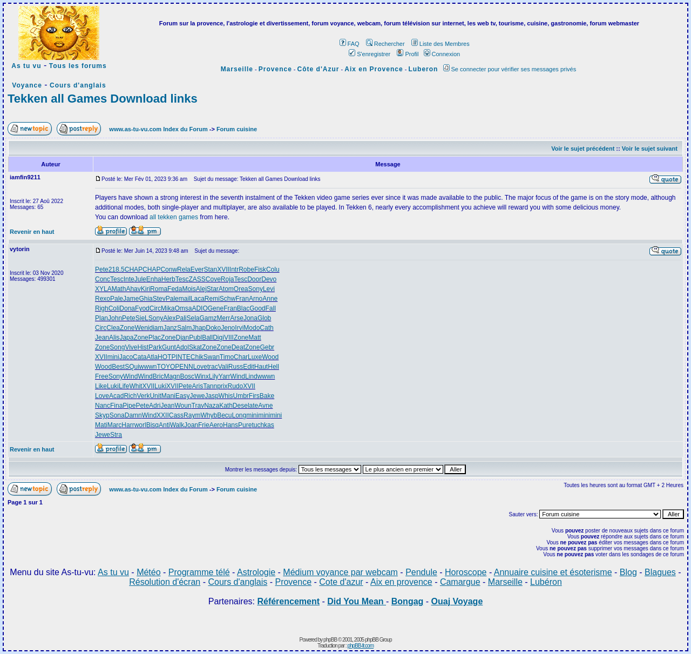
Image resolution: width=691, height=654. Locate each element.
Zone (127, 328)
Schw (227, 298)
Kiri (145, 289)
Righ (102, 308)
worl (140, 425)
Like (101, 386)
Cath (266, 328)
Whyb (208, 415)
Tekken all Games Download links (103, 98)
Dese (240, 405)
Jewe (197, 396)
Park (155, 347)
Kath (226, 405)
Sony (255, 289)
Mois (188, 289)
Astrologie (256, 572)
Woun (182, 405)
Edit (248, 366)
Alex (169, 318)
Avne (265, 405)
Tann (210, 386)
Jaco (126, 357)
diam (157, 328)
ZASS (196, 279)
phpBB (330, 640)
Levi (269, 289)
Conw (168, 269)
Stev (159, 298)
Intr (234, 269)
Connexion (442, 54)
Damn (133, 415)
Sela (193, 318)
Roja (227, 279)
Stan (210, 269)
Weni (141, 328)
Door (254, 279)
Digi (218, 337)
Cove (213, 279)
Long (239, 415)
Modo (251, 328)
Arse (236, 318)
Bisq (152, 425)
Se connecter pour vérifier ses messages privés (510, 69)
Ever (197, 269)
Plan (101, 318)
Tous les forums (78, 66)
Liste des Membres (440, 44)
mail (185, 298)
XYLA (103, 289)
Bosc (187, 376)
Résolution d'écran (164, 581)
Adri (154, 405)
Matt (254, 337)
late (253, 405)
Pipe (129, 405)
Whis (226, 396)
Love (200, 366)
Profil (407, 54)
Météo (148, 572)
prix (222, 386)
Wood (270, 357)
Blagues (660, 572)
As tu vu (26, 66)
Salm (184, 328)
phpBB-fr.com (360, 646)
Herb (168, 279)
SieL (142, 318)
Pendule (421, 572)
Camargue (460, 581)
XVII (223, 269)
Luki (113, 386)
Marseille (237, 69)
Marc (114, 425)
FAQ (350, 44)
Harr (127, 425)
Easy (182, 396)
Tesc (117, 279)
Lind (251, 376)
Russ (235, 366)
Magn (172, 376)
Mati (101, 425)
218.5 (117, 269)
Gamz (208, 318)
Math (119, 289)
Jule (140, 279)
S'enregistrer (369, 54)
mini (113, 357)
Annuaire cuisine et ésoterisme (553, 572)
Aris (197, 386)
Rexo (102, 298)
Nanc (102, 405)
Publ (195, 337)
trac (212, 366)
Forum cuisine (236, 129)
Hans (230, 425)
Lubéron (546, 581)
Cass (176, 415)
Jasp (211, 396)
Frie (203, 425)
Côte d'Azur (318, 69)
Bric (158, 376)
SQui (132, 366)
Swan (212, 357)
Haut (261, 366)
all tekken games (174, 217)
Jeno (228, 328)
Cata (139, 357)
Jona (250, 318)
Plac (154, 337)
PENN (184, 366)
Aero (216, 425)
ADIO (199, 308)
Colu (273, 269)
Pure (245, 425)
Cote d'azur (341, 581)
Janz (170, 328)
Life (124, 386)
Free (102, 376)
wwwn (148, 366)
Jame (131, 298)
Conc (102, 279)
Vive (131, 347)
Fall (271, 308)
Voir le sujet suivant (650, 148)
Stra (116, 435)
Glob (264, 318)
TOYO (166, 366)
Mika (167, 308)
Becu (224, 415)
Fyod (142, 308)
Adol (182, 347)
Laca (198, 298)
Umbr (241, 396)
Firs (254, 396)
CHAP (134, 269)
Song (117, 347)
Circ (155, 308)
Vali (223, 366)
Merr (224, 318)
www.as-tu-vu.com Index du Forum (158, 129)
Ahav (133, 289)
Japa (126, 337)
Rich (130, 396)
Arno (255, 298)
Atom (226, 289)
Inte (129, 279)
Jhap (199, 328)
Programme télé (199, 572)
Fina (116, 405)
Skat (195, 347)
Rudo (235, 386)
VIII (229, 337)
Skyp (102, 415)
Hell (273, 366)
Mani (168, 396)
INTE (182, 357)
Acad (116, 396)
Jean (102, 337)
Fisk (260, 269)
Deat (238, 347)
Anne (269, 298)
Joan (191, 425)
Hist (143, 347)
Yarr (225, 376)
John (115, 318)
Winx (201, 376)
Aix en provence (401, 581)
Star (213, 289)
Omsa (183, 308)
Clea (113, 328)
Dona (127, 308)
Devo (268, 279)
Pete (102, 269)
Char (241, 357)
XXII (163, 415)
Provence (275, 69)
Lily (214, 376)
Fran (242, 298)
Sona (117, 415)
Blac (243, 308)
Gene (215, 308)
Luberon (423, 69)
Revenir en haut (32, 231)
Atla (152, 357)
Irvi (239, 328)
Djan (182, 337)
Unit (155, 396)
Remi (212, 298)
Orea (241, 289)
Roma (158, 289)
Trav (198, 405)
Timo (227, 357)
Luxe (255, 357)
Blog (628, 572)
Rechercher (385, 44)
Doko (213, 328)
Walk (177, 425)
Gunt (169, 347)
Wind (130, 376)
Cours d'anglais (78, 85)
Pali (180, 318)
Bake (267, 396)
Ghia (145, 298)
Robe (246, 269)
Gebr (267, 347)
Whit (135, 386)
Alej (201, 289)
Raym (192, 415)
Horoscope (465, 572)
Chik (197, 357)
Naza (211, 405)
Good (257, 308)
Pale (116, 298)
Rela (184, 269)
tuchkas (263, 425)
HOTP (166, 357)
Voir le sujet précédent (582, 148)
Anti (164, 425)
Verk (143, 396)
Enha (153, 279)
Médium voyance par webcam (340, 572)
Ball (207, 337)
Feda (174, 289)
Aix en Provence (373, 69)
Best (118, 366)
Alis (114, 337)
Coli (114, 308)
